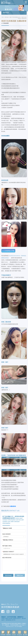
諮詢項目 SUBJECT (8, 551)
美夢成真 (7, 17)
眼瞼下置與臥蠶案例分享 (15, 17)
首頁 (3, 17)
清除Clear (20, 575)
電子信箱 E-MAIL (7, 545)
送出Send (8, 575)
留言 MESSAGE (6, 557)
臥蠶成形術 (13, 506)
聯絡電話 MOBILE (7, 540)
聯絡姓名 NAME (7, 528)
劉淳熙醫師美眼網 (10, 607)
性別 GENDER (6, 534)
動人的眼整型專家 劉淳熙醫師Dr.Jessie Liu (8, 2)
